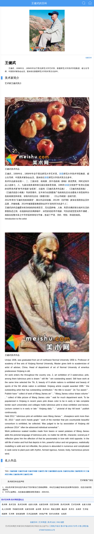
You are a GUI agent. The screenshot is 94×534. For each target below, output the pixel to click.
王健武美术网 (18, 474)
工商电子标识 (54, 526)
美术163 (46, 509)
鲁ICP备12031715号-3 (70, 526)
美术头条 (51, 522)
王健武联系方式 (80, 471)
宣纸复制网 (20, 514)
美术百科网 (22, 504)
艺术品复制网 (32, 514)
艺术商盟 (42, 522)
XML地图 (60, 522)
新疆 (61, 174)
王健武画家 (13, 471)
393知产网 (43, 514)
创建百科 (89, 58)
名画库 (78, 509)
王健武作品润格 (68, 471)
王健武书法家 (23, 471)
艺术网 (11, 514)
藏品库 (64, 509)
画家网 (4, 514)
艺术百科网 (75, 504)
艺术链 (85, 509)
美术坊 (71, 509)
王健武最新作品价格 (55, 471)
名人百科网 (6, 509)
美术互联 (12, 504)
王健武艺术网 (28, 474)
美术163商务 (54, 514)
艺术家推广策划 (86, 480)
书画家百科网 (17, 509)
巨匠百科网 (54, 504)
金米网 (38, 509)
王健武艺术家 (43, 471)
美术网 (4, 504)
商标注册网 (55, 509)
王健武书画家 (32, 471)
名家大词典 (32, 504)
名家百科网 (43, 504)
